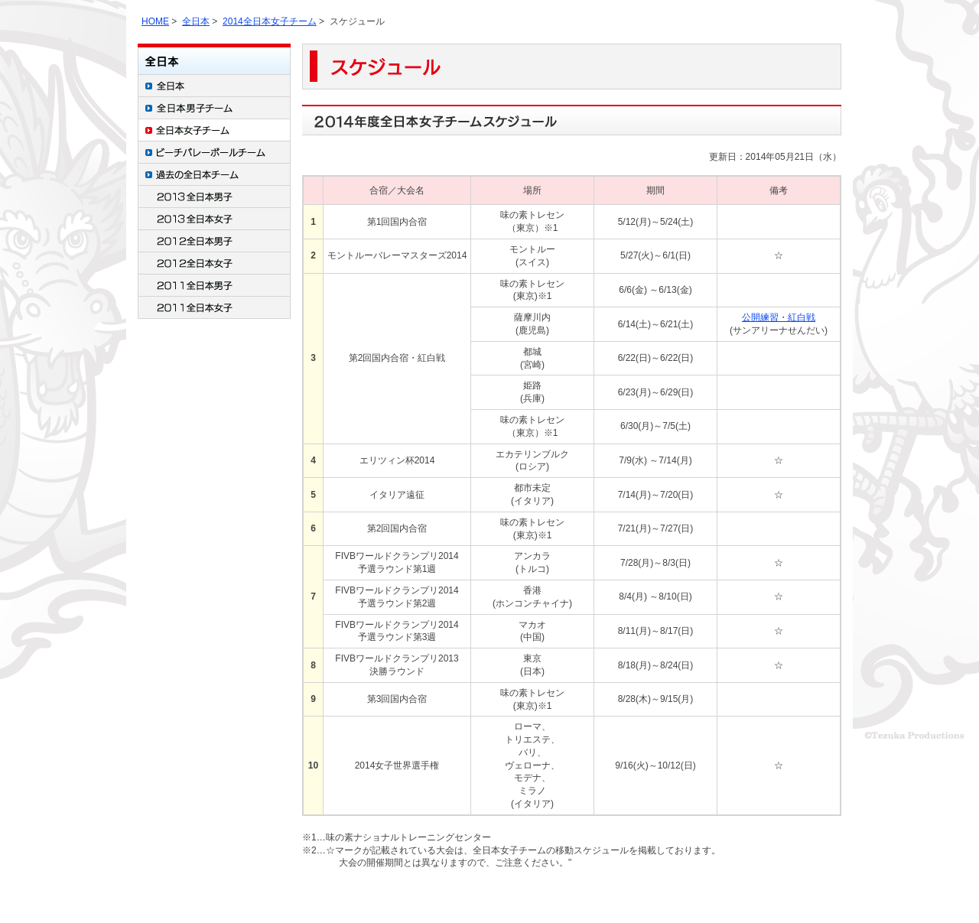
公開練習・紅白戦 (778, 317)
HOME (155, 21)
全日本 (196, 21)
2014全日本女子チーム (270, 21)
